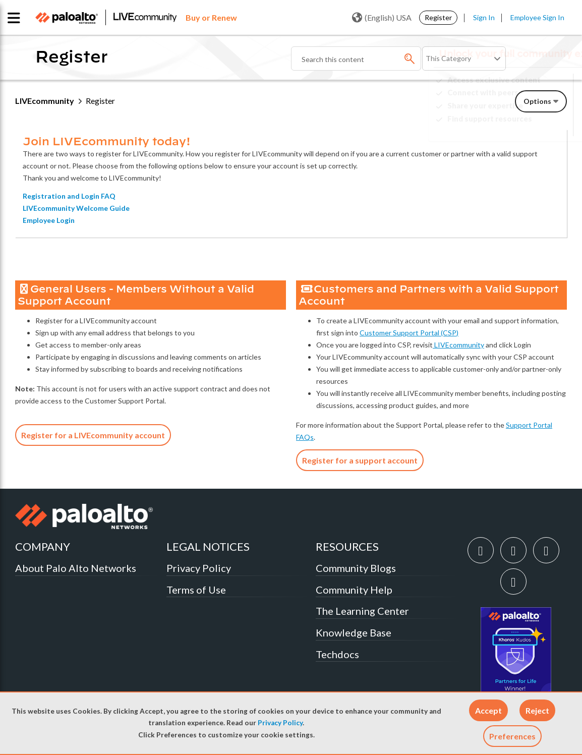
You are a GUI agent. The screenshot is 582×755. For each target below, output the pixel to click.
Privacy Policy (280, 723)
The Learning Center (362, 611)
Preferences (512, 736)
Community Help (354, 590)
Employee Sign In (537, 17)
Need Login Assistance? (521, 127)
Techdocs (337, 654)
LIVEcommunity (44, 100)
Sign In (484, 17)
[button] (488, 710)
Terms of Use (196, 590)
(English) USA (382, 18)
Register (438, 17)
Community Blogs (356, 568)
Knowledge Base (353, 632)
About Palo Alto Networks (75, 568)
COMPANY (42, 546)
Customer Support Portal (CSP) (409, 332)
